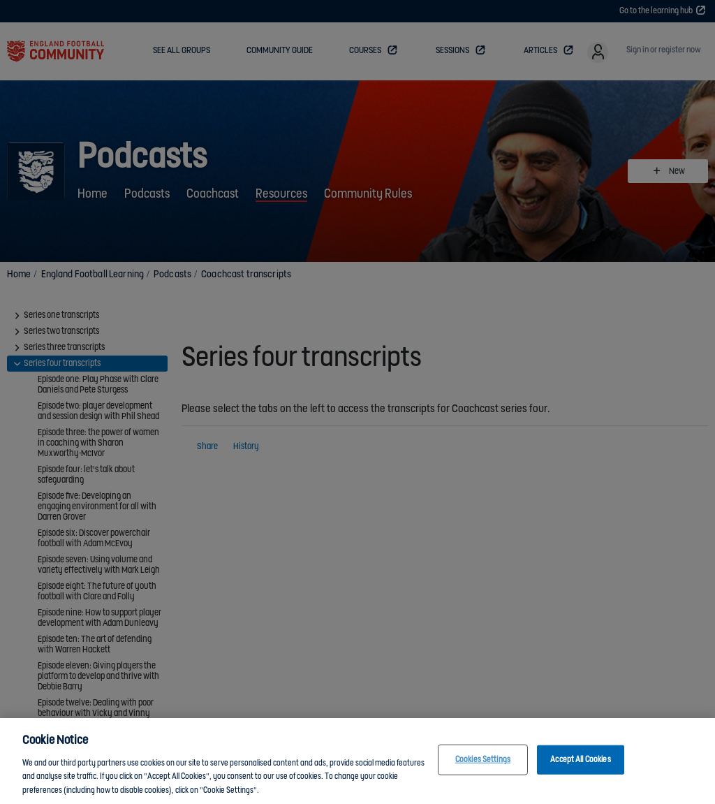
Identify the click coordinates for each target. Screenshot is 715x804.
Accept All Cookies (580, 768)
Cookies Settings (482, 768)
